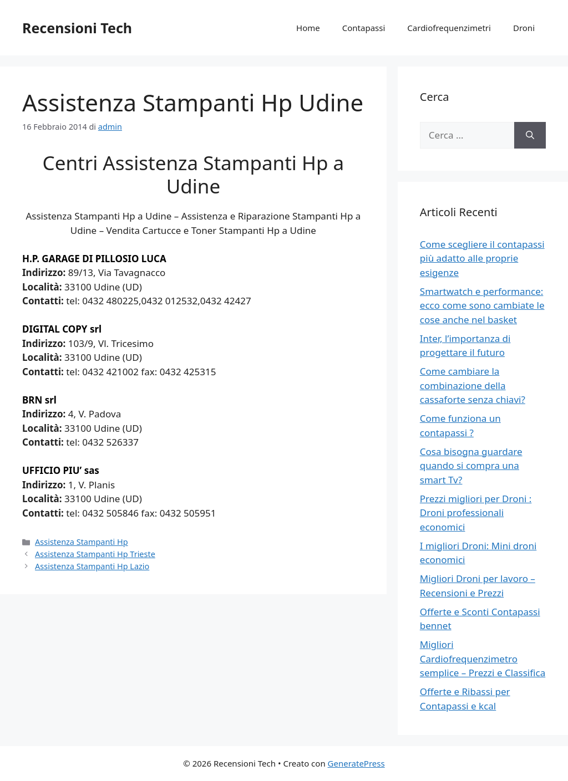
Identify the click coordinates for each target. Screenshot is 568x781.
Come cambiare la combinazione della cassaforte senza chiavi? (472, 385)
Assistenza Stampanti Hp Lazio (92, 566)
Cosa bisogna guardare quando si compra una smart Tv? (471, 465)
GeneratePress (356, 763)
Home (308, 27)
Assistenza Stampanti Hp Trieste (95, 554)
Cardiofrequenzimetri (449, 27)
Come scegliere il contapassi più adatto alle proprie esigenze (482, 258)
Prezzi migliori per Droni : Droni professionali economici (476, 512)
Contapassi (364, 27)
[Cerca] (530, 135)
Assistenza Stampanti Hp (81, 542)
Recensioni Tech (77, 27)
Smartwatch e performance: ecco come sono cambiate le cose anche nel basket (482, 305)
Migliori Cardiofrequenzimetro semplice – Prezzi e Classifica (482, 658)
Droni (524, 27)
